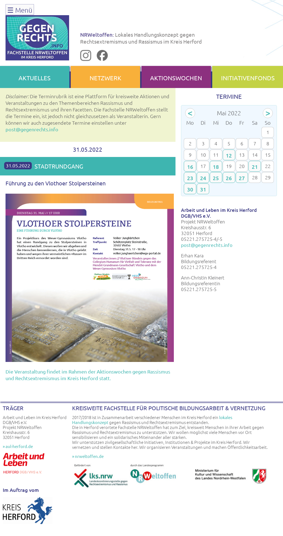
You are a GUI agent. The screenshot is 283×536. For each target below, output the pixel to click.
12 (229, 155)
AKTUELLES (35, 77)
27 (242, 178)
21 (255, 166)
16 (190, 166)
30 (190, 189)
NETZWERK (105, 77)
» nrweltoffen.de (88, 456)
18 (216, 166)
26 (229, 178)
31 (203, 189)
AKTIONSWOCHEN (176, 77)
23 (190, 178)
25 (216, 178)
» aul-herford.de (18, 446)
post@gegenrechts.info (32, 129)
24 (203, 178)
